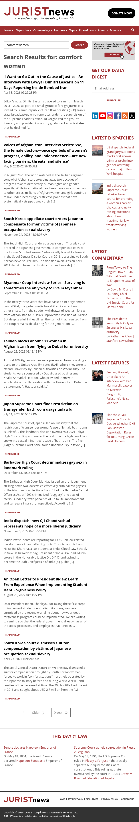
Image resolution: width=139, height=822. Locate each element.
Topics (73, 30)
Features (60, 30)
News (8, 30)
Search (79, 45)
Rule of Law (87, 30)
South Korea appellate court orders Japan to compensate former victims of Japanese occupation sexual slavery (43, 224)
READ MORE (12, 136)
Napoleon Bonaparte (30, 761)
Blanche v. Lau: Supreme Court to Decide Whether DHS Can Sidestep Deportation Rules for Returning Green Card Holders (120, 428)
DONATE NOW (122, 13)
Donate (115, 30)
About (103, 30)
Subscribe (114, 100)
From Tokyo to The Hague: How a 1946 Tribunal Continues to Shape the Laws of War (120, 276)
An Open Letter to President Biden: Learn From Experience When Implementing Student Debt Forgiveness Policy (46, 584)
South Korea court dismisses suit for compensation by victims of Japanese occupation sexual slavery (37, 648)
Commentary (42, 30)
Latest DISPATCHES (113, 138)
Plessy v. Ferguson (97, 761)
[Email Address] (113, 88)
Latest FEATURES (110, 363)
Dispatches (23, 30)
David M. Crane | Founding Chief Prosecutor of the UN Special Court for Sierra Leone (120, 298)
